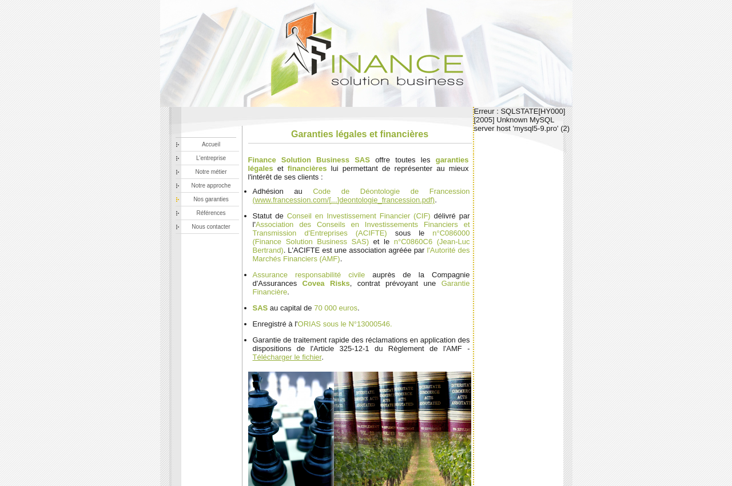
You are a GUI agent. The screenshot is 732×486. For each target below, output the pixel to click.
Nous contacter (211, 227)
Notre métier (210, 172)
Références (210, 213)
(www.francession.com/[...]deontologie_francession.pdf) (344, 200)
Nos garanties (211, 199)
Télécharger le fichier (287, 357)
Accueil (211, 144)
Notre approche (211, 185)
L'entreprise (211, 158)
